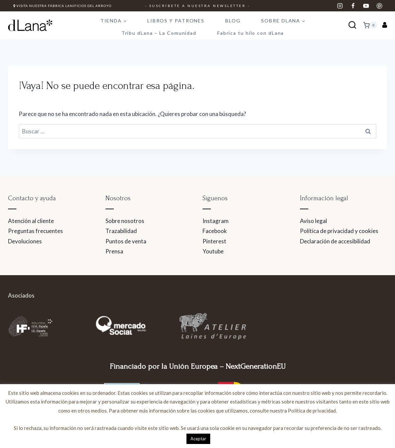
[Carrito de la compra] (370, 25)
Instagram (216, 220)
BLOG (233, 20)
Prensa (114, 251)
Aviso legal (313, 220)
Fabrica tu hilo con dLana (250, 33)
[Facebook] (353, 5)
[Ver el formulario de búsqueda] (352, 25)
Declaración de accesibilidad (335, 241)
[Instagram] (340, 5)
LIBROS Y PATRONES (176, 20)
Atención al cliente (31, 220)
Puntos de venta (125, 241)
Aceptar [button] (198, 438)
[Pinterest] (379, 5)
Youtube (213, 251)
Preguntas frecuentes (35, 230)
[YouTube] (366, 5)
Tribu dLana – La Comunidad (159, 33)
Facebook (215, 230)
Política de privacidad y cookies (339, 230)
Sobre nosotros (124, 220)
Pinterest (214, 241)
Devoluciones (25, 241)
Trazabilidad (121, 230)
